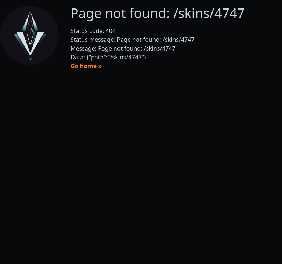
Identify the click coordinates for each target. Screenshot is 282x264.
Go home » (86, 66)
